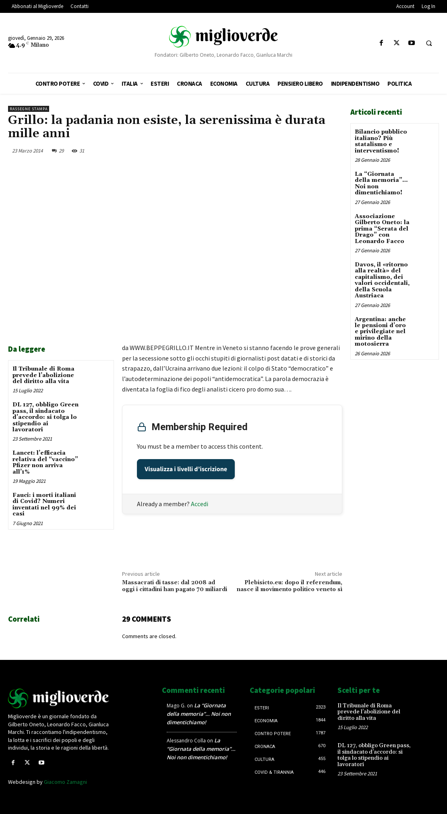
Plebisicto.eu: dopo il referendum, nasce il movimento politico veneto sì (289, 586)
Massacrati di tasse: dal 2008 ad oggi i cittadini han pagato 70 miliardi (174, 586)
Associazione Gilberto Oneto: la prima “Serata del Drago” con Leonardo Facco (382, 228)
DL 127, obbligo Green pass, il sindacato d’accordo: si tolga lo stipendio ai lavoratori (45, 417)
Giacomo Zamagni (65, 781)
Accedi (199, 504)
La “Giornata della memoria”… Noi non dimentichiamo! (381, 183)
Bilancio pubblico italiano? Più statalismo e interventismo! (381, 141)
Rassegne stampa (28, 109)
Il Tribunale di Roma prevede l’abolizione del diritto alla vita (43, 375)
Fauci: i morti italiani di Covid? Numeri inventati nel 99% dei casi (44, 504)
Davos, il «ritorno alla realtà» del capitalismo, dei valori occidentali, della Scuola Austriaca (382, 280)
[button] (429, 43)
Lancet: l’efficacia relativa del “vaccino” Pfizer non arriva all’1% (45, 462)
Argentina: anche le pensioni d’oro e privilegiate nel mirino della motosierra (380, 331)
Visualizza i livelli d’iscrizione (186, 469)
